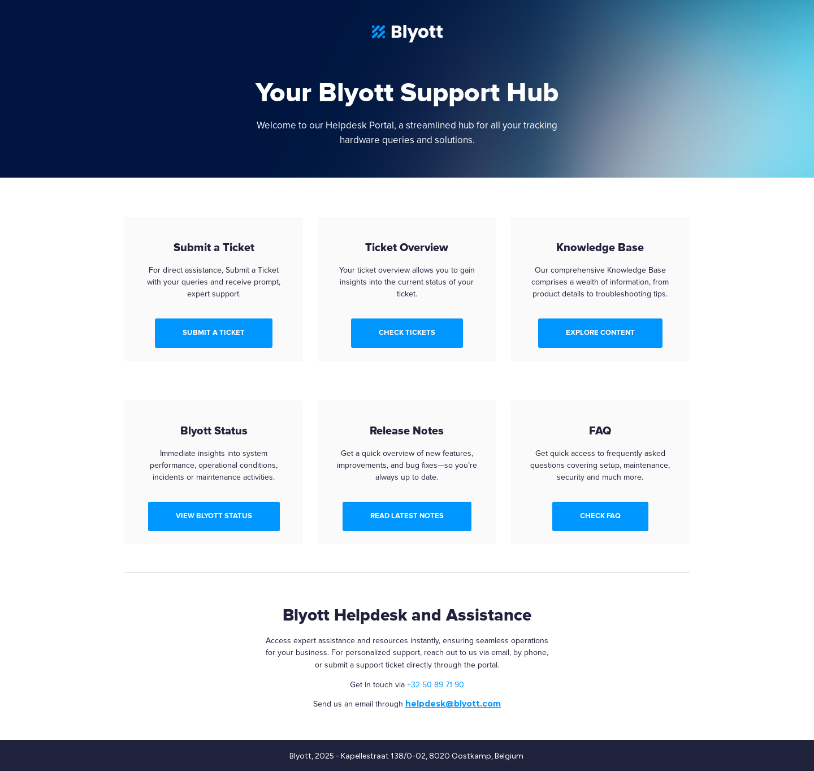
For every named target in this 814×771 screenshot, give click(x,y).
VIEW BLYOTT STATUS (214, 515)
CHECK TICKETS (407, 332)
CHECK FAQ (600, 515)
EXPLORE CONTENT (600, 332)
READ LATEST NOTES (407, 515)
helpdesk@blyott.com (453, 704)
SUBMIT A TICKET (214, 332)
